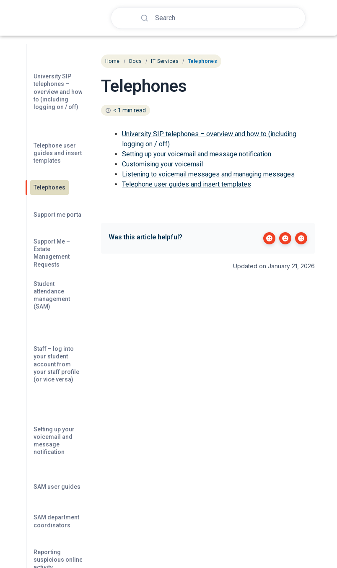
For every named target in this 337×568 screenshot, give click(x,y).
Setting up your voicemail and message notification (196, 154)
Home (112, 61)
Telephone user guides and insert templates (186, 184)
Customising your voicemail (162, 164)
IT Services (165, 61)
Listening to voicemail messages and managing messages (208, 174)
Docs (135, 61)
